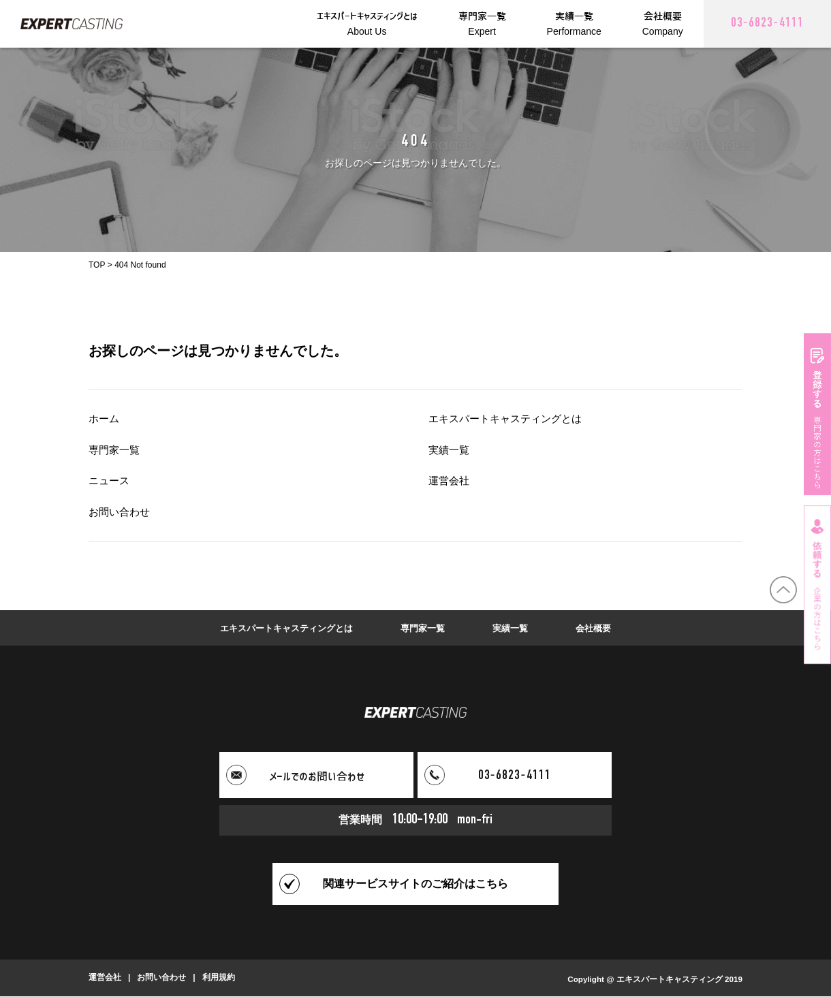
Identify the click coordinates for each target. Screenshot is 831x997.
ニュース (110, 480)
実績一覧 (450, 450)
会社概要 (601, 627)
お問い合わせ (121, 512)
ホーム (105, 418)
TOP (97, 265)
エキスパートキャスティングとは (510, 418)
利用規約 (218, 978)
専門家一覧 (116, 450)
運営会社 (450, 480)
